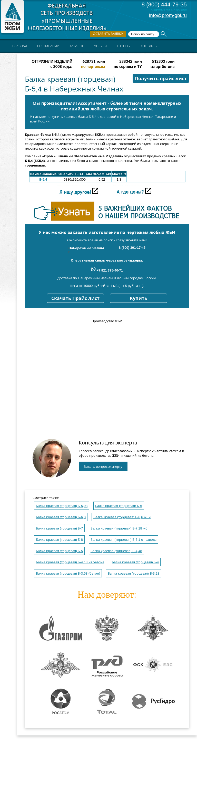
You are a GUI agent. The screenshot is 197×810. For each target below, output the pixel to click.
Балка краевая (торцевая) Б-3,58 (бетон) (68, 573)
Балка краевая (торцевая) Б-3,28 (133, 573)
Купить (138, 298)
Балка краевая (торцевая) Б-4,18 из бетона (70, 562)
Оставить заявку (108, 34)
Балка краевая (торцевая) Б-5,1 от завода (123, 540)
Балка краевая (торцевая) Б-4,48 (116, 551)
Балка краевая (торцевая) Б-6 (118, 506)
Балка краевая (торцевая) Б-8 (59, 540)
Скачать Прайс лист (75, 298)
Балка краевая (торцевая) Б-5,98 (61, 506)
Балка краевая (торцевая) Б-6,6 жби (122, 517)
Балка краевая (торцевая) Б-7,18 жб (119, 528)
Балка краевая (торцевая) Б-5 (59, 551)
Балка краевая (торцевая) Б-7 (59, 528)
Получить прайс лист (161, 78)
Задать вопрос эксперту (103, 467)
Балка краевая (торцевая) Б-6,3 (61, 517)
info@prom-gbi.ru (168, 15)
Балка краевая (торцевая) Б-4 (135, 562)
